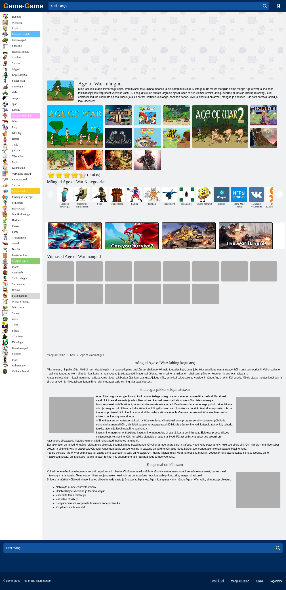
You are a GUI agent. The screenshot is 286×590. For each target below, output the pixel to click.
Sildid (259, 581)
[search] (264, 6)
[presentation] (50, 194)
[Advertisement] (105, 45)
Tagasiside (276, 581)
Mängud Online (240, 581)
